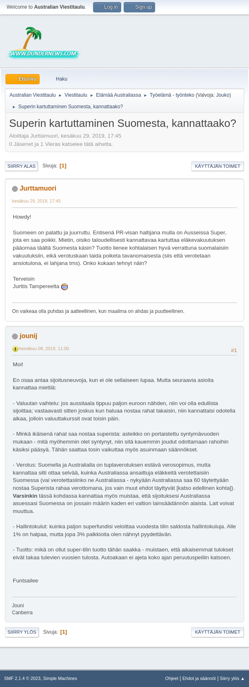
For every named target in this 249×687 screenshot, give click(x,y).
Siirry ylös (21, 632)
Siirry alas (21, 166)
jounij (28, 335)
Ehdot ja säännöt (199, 678)
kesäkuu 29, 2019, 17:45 (36, 200)
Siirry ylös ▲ (232, 678)
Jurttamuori (37, 188)
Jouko (222, 95)
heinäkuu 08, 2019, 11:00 (44, 348)
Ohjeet (171, 678)
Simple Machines (60, 678)
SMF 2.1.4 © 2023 (22, 678)
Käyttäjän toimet (217, 166)
